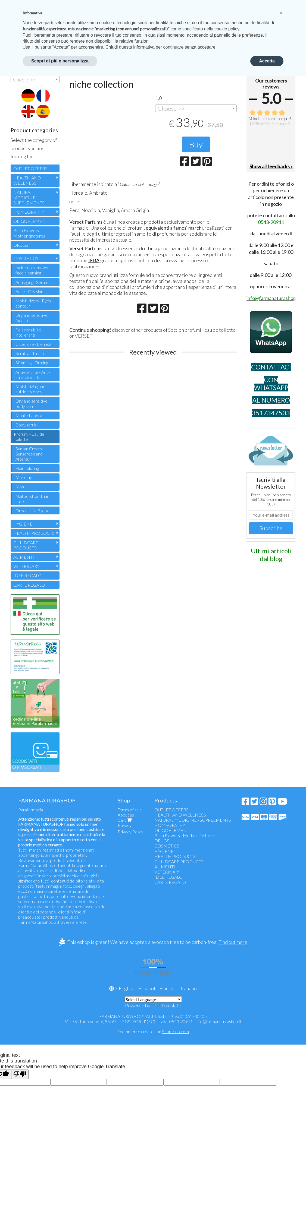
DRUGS (20, 245)
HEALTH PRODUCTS (34, 533)
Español (146, 988)
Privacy (125, 825)
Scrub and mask (30, 353)
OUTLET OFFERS (30, 168)
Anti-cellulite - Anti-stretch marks (32, 374)
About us (126, 814)
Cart (125, 820)
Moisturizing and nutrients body (30, 389)
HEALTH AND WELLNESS (27, 180)
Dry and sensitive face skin (31, 317)
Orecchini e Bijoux (32, 510)
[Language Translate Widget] (153, 999)
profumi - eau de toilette (210, 331)
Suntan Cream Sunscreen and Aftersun (29, 453)
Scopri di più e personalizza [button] (60, 61)
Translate (166, 1005)
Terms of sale (130, 809)
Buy (196, 144)
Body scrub (26, 424)
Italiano (189, 988)
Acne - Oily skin (29, 291)
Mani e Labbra (28, 415)
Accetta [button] (267, 61)
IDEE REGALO (27, 575)
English (126, 988)
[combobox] (196, 108)
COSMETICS (25, 258)
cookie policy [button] (226, 29)
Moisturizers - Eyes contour (33, 303)
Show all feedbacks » (271, 166)
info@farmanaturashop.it (218, 1021)
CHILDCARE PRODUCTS (25, 545)
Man (19, 486)
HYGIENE (23, 523)
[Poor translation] (20, 1074)
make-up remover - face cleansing (33, 270)
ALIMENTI (23, 556)
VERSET (84, 337)
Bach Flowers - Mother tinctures (29, 233)
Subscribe (271, 528)
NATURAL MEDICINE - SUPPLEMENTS (29, 197)
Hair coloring (27, 468)
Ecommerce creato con (153, 1031)
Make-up (23, 477)
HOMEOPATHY (28, 211)
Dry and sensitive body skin (31, 403)
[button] (280, 13)
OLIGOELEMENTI (31, 221)
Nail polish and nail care (32, 499)
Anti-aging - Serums (32, 282)
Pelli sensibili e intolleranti (28, 332)
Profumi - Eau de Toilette (29, 436)
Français (168, 988)
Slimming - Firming (31, 362)
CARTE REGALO (29, 584)
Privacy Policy (130, 831)
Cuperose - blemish (33, 344)
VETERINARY (26, 566)
